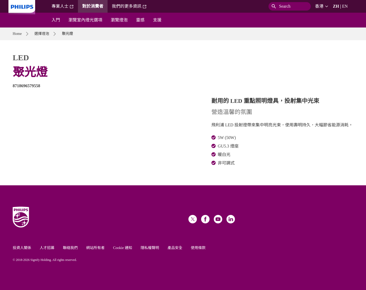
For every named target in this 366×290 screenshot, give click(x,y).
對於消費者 (92, 6)
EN (345, 6)
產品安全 (175, 248)
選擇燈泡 (41, 34)
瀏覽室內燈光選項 (85, 20)
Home (17, 34)
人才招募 (47, 248)
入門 (56, 20)
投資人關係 (22, 248)
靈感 (140, 20)
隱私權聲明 (150, 248)
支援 (157, 20)
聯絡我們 (70, 248)
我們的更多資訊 (129, 6)
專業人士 (63, 6)
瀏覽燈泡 (119, 20)
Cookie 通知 (122, 248)
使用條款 (198, 248)
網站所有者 (95, 248)
